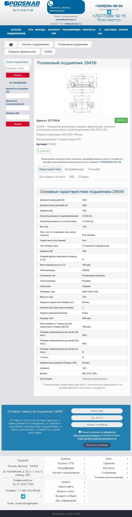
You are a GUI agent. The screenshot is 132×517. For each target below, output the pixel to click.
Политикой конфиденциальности (97, 438)
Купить (121, 120)
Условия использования (109, 477)
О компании (109, 472)
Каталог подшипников (35, 44)
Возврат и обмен (66, 496)
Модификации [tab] (74, 169)
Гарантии (108, 463)
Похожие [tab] (94, 169)
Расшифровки (66, 468)
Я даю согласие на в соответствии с (96, 435)
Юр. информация (66, 500)
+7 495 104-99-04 (29, 490)
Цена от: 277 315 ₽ (48, 120)
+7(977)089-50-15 (109, 16)
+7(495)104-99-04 (109, 6)
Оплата (66, 482)
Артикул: (42, 144)
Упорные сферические (22, 51)
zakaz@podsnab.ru (66, 19)
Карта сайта (65, 486)
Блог (109, 458)
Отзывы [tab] (83, 176)
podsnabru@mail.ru (26, 503)
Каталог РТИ (66, 463)
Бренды (66, 458)
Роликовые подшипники (73, 44)
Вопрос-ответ (66, 491)
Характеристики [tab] (50, 169)
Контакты (109, 468)
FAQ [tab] (71, 176)
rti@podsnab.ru (72, 23)
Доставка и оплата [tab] (52, 176)
